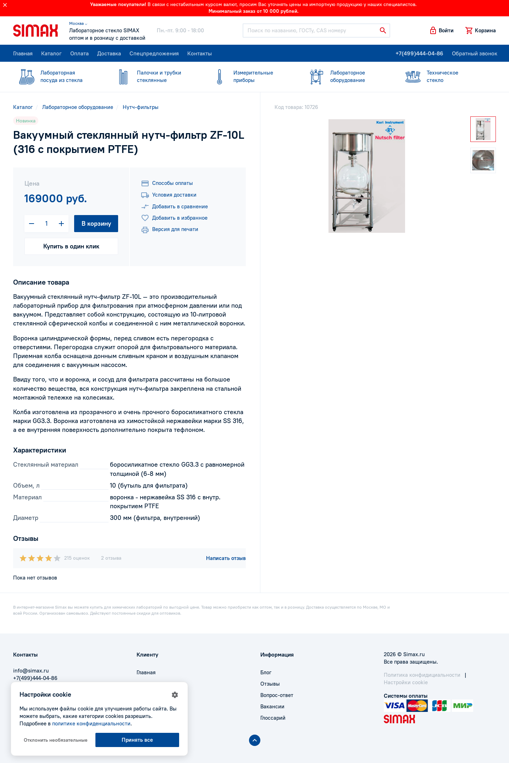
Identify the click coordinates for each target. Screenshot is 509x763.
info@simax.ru (31, 670)
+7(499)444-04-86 (419, 53)
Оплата (79, 53)
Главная (23, 53)
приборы (250, 76)
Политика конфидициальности (422, 674)
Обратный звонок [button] (474, 53)
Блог (265, 672)
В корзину (96, 223)
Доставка (109, 53)
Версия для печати (169, 230)
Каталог (51, 53)
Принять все (137, 739)
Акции (144, 717)
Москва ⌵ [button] (78, 23)
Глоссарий (273, 717)
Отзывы (270, 683)
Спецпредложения (154, 53)
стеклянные (154, 76)
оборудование (347, 76)
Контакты (199, 53)
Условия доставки (169, 195)
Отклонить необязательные (56, 740)
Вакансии (272, 706)
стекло (443, 76)
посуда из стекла (57, 76)
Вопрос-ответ (276, 695)
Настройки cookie (406, 682)
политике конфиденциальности (91, 723)
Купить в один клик (71, 246)
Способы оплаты (167, 183)
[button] (441, 30)
